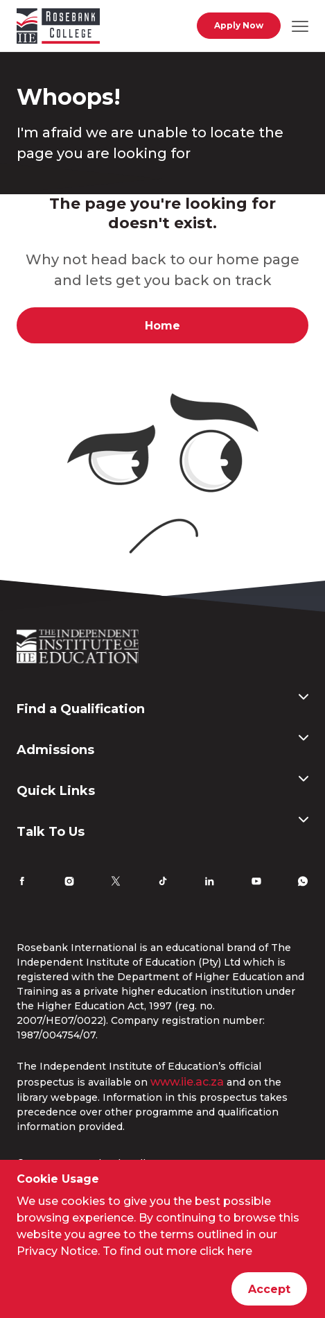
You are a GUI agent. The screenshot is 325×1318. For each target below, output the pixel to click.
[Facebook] (22, 883)
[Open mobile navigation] (300, 25)
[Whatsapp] (302, 883)
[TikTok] (162, 883)
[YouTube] (256, 883)
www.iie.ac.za (187, 1081)
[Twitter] (115, 883)
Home (162, 325)
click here (226, 1251)
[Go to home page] (58, 28)
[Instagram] (69, 883)
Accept (269, 1289)
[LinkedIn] (209, 883)
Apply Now (238, 25)
